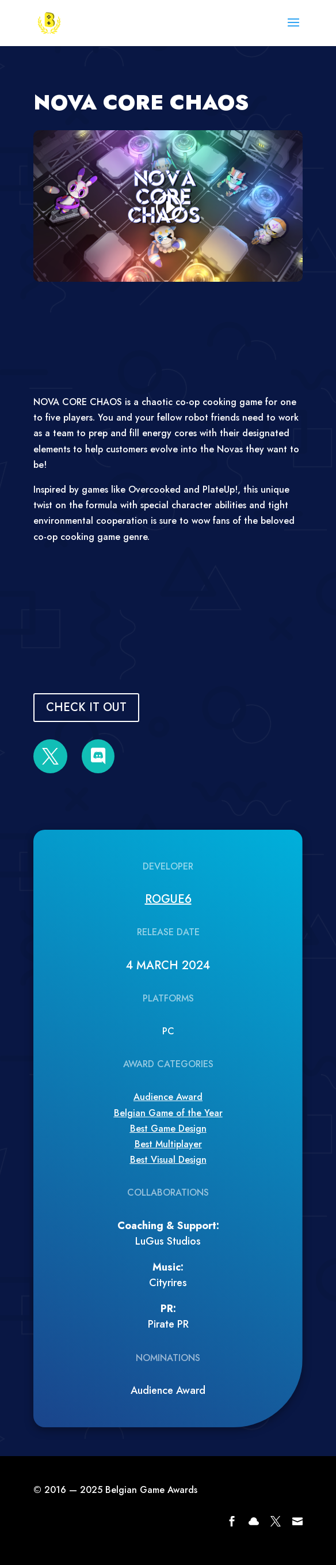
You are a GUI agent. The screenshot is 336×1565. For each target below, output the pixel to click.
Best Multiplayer (168, 1144)
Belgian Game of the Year (168, 1113)
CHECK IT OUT (86, 707)
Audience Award (168, 1096)
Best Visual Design (168, 1159)
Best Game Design (168, 1128)
